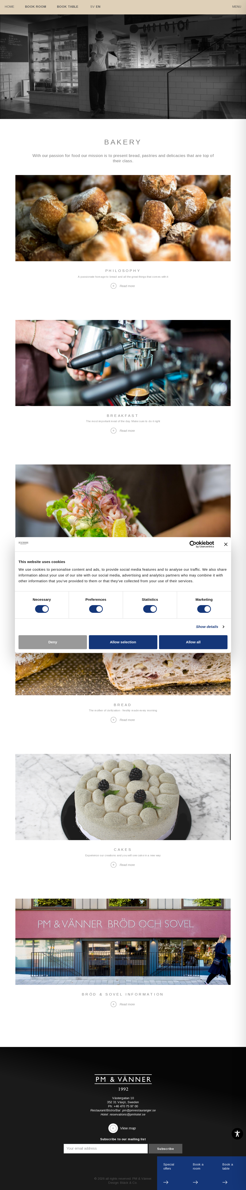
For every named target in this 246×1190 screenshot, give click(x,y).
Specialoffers (168, 1166)
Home (9, 6)
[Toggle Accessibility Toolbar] (237, 1133)
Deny (52, 642)
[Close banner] (226, 544)
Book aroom (198, 1166)
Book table (67, 6)
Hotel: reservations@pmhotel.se (123, 1114)
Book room (35, 6)
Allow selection (123, 642)
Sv (92, 6)
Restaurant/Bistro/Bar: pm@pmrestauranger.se (123, 1110)
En (98, 6)
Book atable (227, 1166)
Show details (207, 627)
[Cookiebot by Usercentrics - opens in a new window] (193, 544)
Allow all (193, 642)
